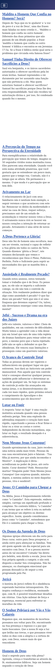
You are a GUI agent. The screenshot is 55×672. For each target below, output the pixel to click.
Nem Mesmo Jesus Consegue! (24, 443)
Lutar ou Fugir (13, 405)
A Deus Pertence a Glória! (21, 236)
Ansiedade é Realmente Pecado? (26, 274)
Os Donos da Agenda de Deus (23, 531)
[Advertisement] (27, 123)
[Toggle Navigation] (4, 5)
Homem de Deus (14, 651)
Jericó (6, 579)
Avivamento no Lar (16, 192)
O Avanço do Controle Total (22, 357)
